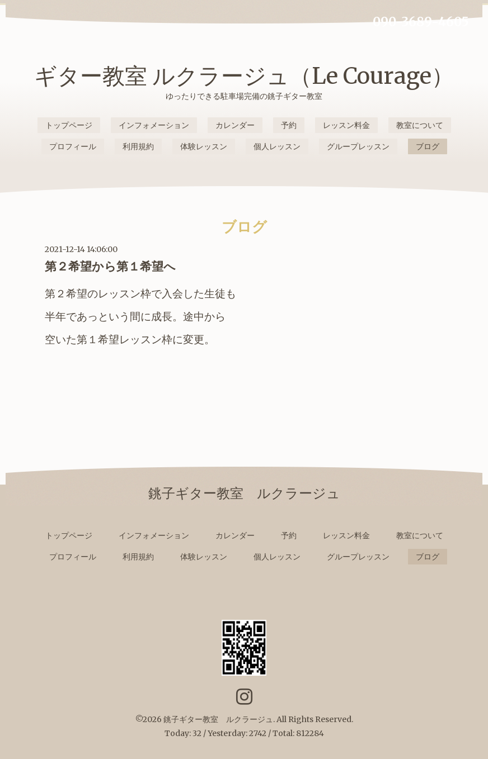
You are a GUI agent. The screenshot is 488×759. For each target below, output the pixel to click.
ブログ (427, 146)
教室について (419, 125)
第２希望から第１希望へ (110, 266)
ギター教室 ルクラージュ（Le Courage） (244, 76)
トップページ (68, 125)
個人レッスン (277, 146)
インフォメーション (154, 125)
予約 (289, 125)
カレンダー (235, 125)
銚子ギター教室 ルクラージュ (218, 719)
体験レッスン (203, 146)
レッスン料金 (346, 125)
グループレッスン (358, 146)
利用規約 (138, 146)
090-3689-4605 (421, 22)
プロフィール (72, 146)
